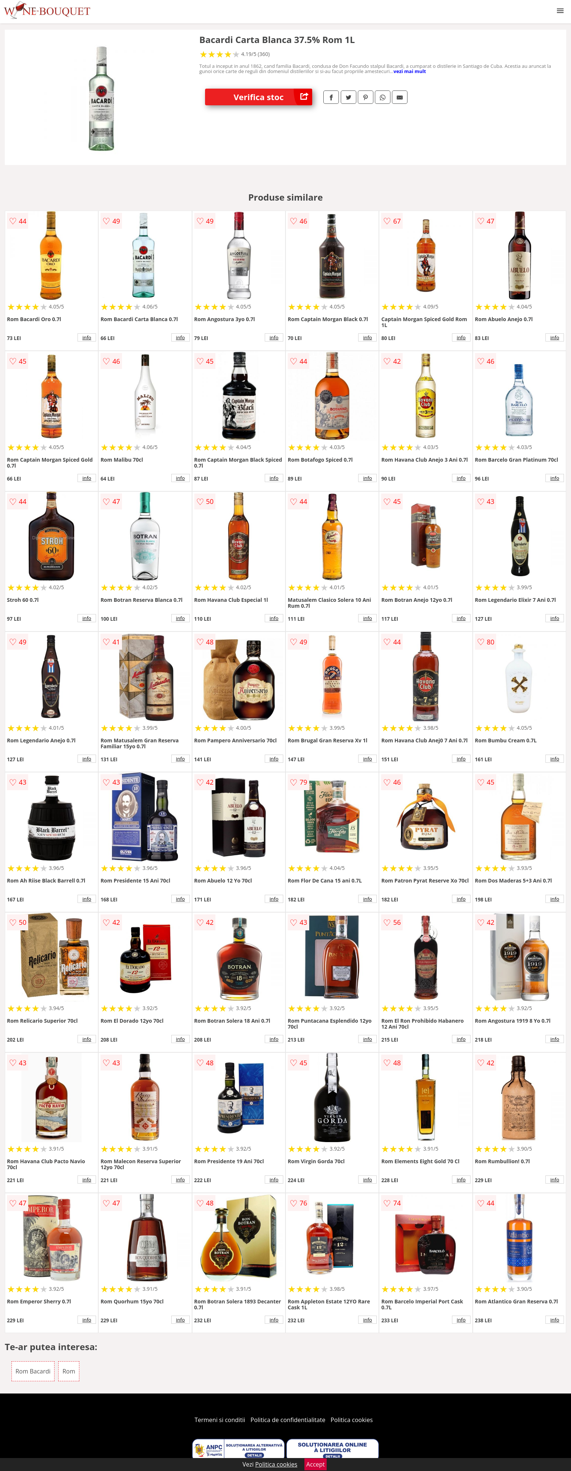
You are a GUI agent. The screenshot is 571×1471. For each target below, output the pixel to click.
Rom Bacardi (33, 1371)
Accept (315, 1464)
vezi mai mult (409, 71)
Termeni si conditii (220, 1420)
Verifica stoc (273, 97)
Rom (68, 1371)
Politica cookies (352, 1420)
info (86, 337)
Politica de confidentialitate (288, 1420)
